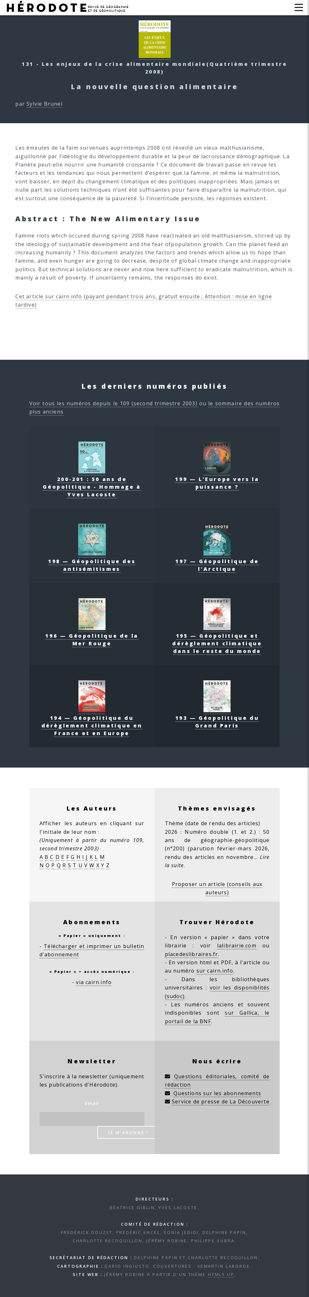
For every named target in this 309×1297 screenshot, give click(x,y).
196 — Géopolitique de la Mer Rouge (91, 636)
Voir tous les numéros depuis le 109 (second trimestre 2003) (113, 403)
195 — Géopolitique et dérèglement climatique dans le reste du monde (217, 640)
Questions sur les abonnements (217, 1093)
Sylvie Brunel (44, 103)
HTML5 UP (221, 1274)
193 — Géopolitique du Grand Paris (217, 718)
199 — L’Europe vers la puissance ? (217, 479)
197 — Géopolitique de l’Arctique (217, 561)
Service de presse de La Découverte (220, 1101)
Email (92, 1103)
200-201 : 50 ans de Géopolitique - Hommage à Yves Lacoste (92, 483)
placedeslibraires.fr (191, 954)
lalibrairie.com (236, 945)
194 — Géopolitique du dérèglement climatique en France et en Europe (92, 722)
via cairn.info (94, 982)
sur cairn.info (214, 970)
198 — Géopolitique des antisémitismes (92, 561)
